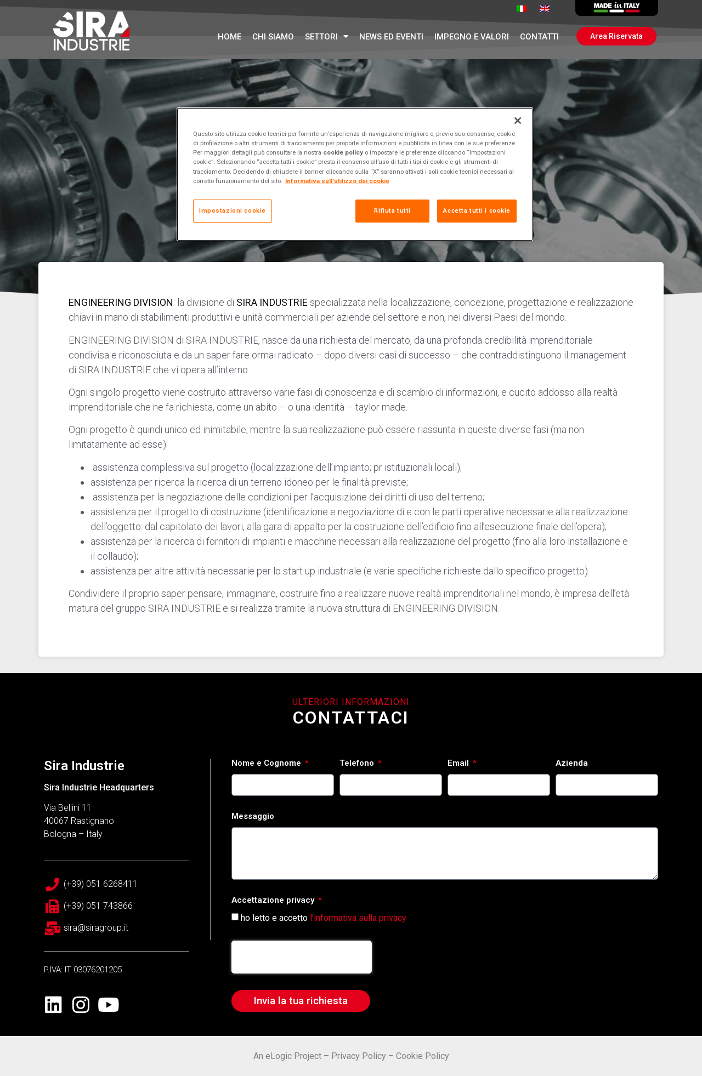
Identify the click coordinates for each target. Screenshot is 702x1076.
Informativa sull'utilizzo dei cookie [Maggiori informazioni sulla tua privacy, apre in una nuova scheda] (337, 181)
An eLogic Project (287, 1056)
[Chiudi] (518, 121)
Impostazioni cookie (232, 210)
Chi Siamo (273, 37)
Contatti (539, 37)
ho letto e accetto (323, 917)
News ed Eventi (391, 37)
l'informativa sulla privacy (358, 917)
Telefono (357, 763)
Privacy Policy (358, 1056)
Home (229, 37)
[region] (355, 174)
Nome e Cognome (267, 763)
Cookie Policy (422, 1056)
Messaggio (252, 816)
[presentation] (301, 957)
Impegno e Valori (471, 37)
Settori (326, 36)
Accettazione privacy (273, 900)
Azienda (572, 763)
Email (459, 763)
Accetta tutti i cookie (477, 210)
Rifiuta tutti (392, 210)
